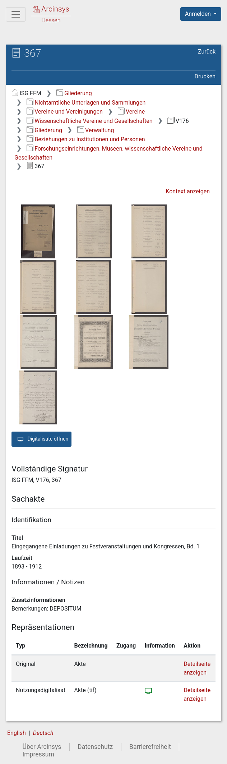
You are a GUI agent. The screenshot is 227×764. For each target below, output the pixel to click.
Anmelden (198, 13)
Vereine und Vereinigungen (65, 111)
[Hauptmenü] (16, 14)
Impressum (38, 754)
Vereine (131, 111)
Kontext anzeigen (188, 191)
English (16, 733)
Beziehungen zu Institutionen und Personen (86, 139)
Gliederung (74, 93)
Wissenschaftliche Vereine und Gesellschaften (90, 121)
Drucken (205, 76)
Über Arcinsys (41, 746)
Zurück (207, 51)
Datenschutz (95, 746)
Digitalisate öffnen (41, 439)
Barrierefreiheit (150, 746)
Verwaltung (95, 130)
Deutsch (43, 733)
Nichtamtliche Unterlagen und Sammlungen (86, 102)
